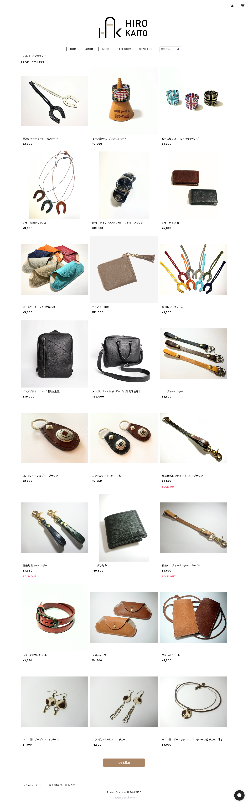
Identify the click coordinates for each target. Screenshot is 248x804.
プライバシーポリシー (33, 785)
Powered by (124, 797)
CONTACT (145, 49)
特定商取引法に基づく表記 (62, 785)
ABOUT (90, 49)
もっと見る (124, 762)
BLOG (105, 49)
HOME (74, 49)
